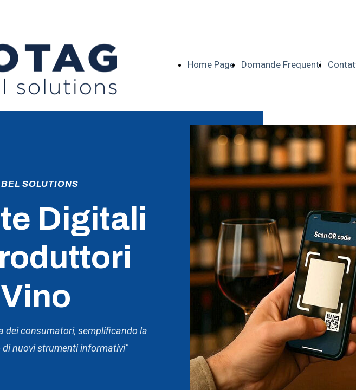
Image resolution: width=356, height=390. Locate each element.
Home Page (211, 64)
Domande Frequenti (281, 64)
